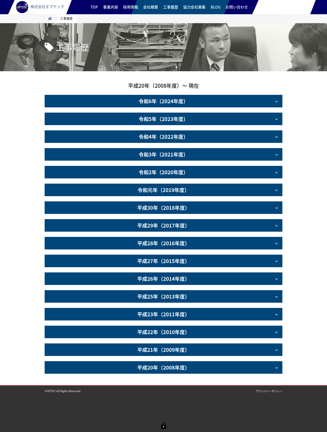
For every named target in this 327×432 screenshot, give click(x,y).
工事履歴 (170, 7)
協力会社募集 (194, 7)
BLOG (216, 7)
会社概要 (150, 7)
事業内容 (110, 7)
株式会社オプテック (40, 6)
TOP (94, 7)
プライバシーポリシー (268, 391)
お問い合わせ (236, 7)
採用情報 (130, 7)
